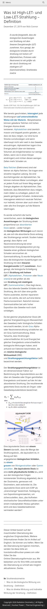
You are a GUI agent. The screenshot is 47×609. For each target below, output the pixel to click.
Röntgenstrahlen (23, 465)
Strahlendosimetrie (16, 578)
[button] (23, 517)
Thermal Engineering (34, 605)
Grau (31, 326)
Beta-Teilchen (10, 167)
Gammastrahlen (16, 285)
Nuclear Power (18, 605)
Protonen (27, 275)
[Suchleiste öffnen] (43, 2)
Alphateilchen (20, 129)
